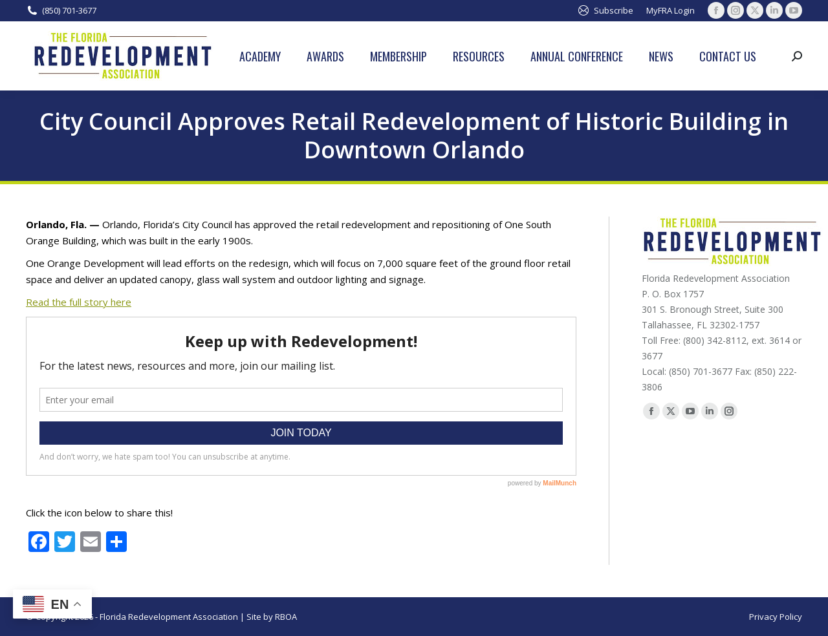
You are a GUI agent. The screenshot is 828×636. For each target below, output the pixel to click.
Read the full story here (78, 301)
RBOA (286, 616)
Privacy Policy (775, 616)
